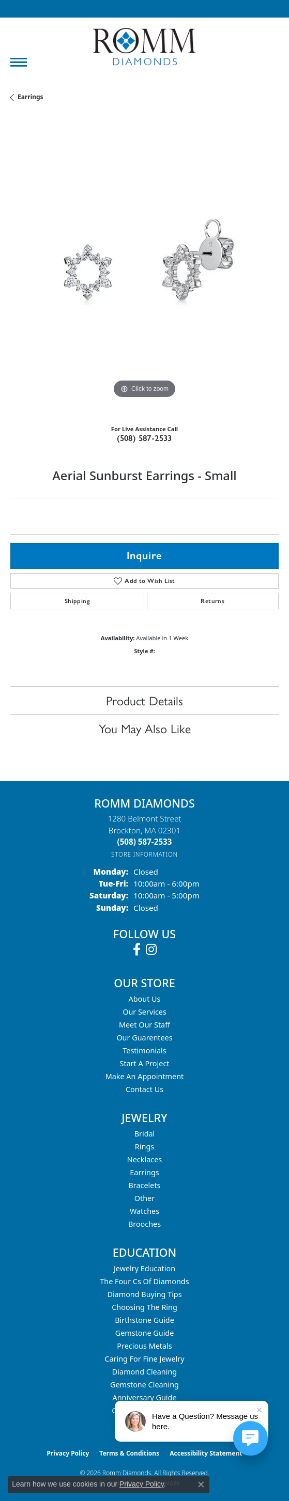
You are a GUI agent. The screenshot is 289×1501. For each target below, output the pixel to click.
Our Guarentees (144, 1037)
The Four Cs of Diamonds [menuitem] (144, 1281)
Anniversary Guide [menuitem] (144, 1397)
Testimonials (144, 1050)
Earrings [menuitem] (144, 1172)
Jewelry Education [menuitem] (144, 1268)
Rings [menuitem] (144, 1146)
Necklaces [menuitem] (144, 1159)
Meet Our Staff (144, 1025)
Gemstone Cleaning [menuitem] (144, 1384)
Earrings (30, 96)
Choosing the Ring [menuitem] (144, 1307)
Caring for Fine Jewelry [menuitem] (144, 1359)
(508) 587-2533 (144, 438)
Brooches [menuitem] (144, 1224)
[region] (144, 267)
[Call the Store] (144, 841)
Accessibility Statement (206, 1453)
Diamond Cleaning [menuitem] (144, 1372)
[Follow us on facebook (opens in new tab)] (137, 949)
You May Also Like (145, 728)
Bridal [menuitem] (144, 1134)
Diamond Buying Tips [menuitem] (144, 1294)
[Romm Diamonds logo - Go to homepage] (144, 47)
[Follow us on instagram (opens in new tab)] (151, 949)
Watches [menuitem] (144, 1211)
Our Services (144, 1012)
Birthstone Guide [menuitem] (144, 1320)
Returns (212, 601)
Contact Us (144, 1089)
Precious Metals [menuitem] (144, 1346)
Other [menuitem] (144, 1198)
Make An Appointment (144, 1076)
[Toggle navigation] (18, 62)
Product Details (144, 700)
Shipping (77, 601)
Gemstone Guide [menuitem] (144, 1333)
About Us (145, 999)
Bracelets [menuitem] (144, 1185)
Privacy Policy (68, 1453)
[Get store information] (144, 854)
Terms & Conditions (129, 1453)
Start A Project (145, 1063)
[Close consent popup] (201, 1484)
